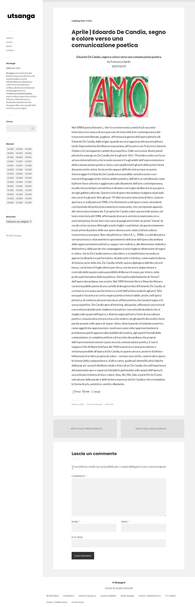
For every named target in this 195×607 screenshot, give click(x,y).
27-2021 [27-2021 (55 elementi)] (28, 182)
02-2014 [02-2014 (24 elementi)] (19, 149)
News (9, 46)
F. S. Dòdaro (170, 596)
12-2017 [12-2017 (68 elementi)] (28, 161)
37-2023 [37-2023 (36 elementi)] (10, 198)
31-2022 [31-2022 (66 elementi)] (10, 190)
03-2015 (109, 404)
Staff (9, 42)
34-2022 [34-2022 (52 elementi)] (10, 194)
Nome (76, 522)
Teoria (91, 404)
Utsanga (17, 235)
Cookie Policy (78, 602)
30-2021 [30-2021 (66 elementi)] (28, 186)
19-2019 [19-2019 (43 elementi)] (10, 174)
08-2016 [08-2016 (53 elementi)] (19, 157)
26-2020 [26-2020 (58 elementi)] (19, 182)
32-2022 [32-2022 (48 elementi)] (19, 190)
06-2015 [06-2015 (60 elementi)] (28, 153)
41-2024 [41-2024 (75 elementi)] (19, 203)
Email (125, 522)
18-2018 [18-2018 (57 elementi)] (28, 170)
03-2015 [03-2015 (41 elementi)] (28, 149)
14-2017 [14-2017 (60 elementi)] (19, 165)
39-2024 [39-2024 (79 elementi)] (28, 198)
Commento (79, 476)
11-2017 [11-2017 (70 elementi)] (19, 161)
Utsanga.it (118, 582)
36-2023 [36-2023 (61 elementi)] (28, 194)
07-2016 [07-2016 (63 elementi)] (10, 157)
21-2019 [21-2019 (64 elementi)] (28, 174)
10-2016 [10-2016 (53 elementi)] (10, 161)
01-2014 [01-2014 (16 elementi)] (10, 149)
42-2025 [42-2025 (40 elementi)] (28, 203)
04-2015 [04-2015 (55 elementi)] (10, 153)
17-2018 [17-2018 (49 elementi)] (19, 170)
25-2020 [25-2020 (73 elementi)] (10, 182)
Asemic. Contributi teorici (150, 596)
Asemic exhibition (108, 596)
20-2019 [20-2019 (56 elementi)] (19, 174)
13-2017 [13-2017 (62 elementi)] (10, 165)
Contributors (68, 596)
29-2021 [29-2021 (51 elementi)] (19, 186)
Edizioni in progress (87, 596)
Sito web (77, 537)
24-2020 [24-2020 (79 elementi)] (28, 178)
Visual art (98, 404)
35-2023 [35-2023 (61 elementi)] (19, 194)
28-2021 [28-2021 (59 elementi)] (10, 186)
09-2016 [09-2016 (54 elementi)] (28, 157)
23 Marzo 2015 (78, 404)
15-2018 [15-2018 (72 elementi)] (28, 165)
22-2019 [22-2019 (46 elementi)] (10, 178)
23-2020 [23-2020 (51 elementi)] (19, 178)
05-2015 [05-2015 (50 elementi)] (19, 153)
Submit (10, 50)
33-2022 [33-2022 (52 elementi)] (28, 190)
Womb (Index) (52, 596)
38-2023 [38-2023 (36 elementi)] (19, 198)
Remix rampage (127, 596)
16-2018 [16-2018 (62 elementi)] (10, 170)
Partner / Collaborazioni (56, 602)
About (10, 38)
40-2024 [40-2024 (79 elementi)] (10, 203)
